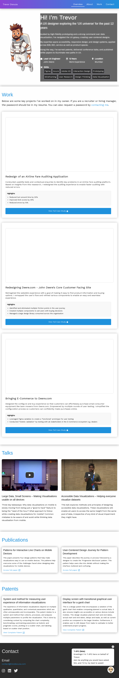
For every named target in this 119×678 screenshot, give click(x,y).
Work (99, 4)
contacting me (99, 104)
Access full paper (12, 570)
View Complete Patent (14, 632)
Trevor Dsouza (10, 4)
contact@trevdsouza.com (14, 664)
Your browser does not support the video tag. (59, 144)
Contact (110, 4)
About (89, 4)
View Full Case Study (58, 211)
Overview (78, 4)
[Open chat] (110, 669)
